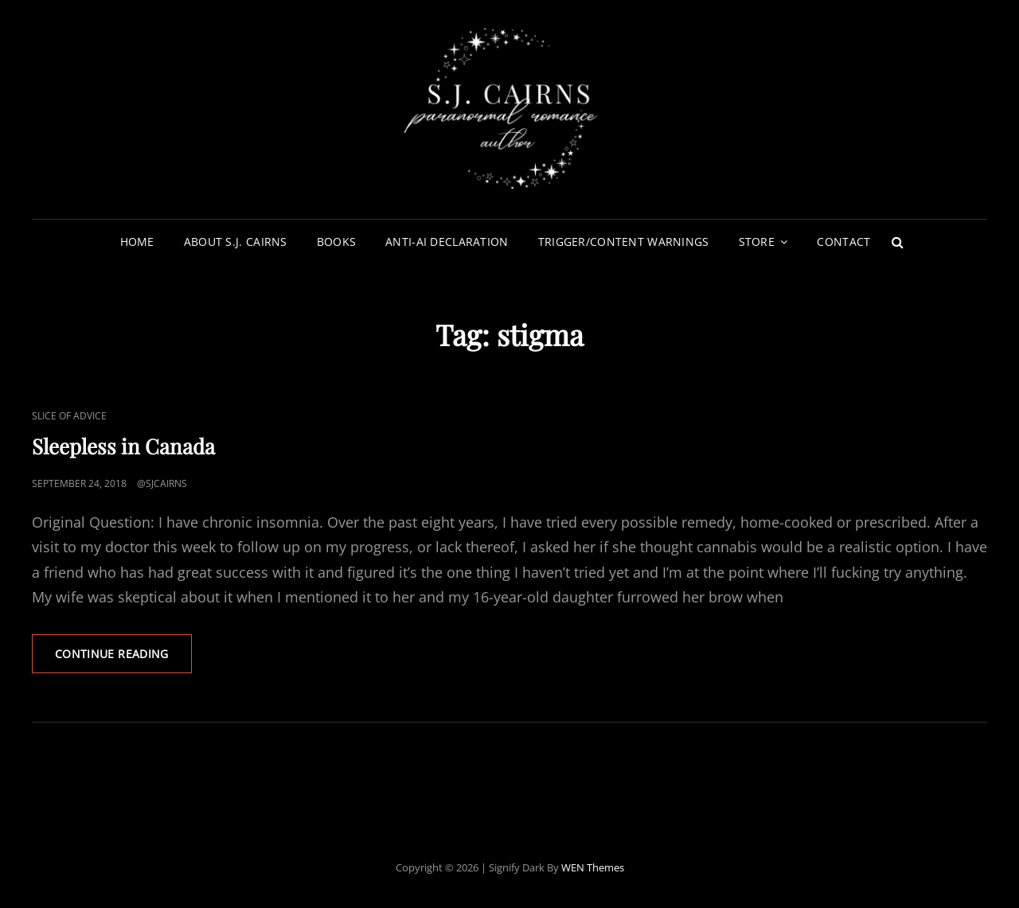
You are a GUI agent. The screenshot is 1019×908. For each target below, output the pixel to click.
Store (757, 241)
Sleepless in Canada (123, 446)
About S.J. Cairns (235, 241)
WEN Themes (592, 867)
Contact (843, 241)
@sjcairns (162, 483)
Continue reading (123, 659)
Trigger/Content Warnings (623, 241)
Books (336, 241)
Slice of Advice (69, 416)
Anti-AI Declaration (447, 241)
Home (137, 241)
